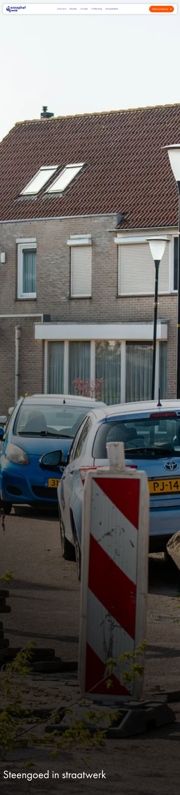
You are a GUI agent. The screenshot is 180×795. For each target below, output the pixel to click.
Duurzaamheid (111, 9)
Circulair (84, 9)
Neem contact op (160, 9)
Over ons (61, 9)
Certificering (96, 9)
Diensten (73, 9)
